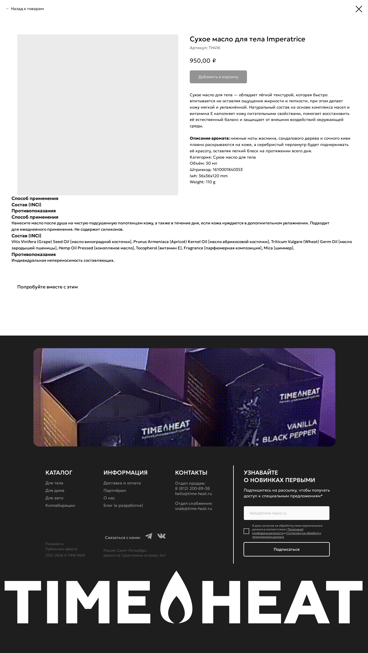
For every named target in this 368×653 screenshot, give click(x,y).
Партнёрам (114, 490)
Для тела (54, 483)
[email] (287, 513)
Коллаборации (60, 505)
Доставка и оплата (122, 483)
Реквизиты (54, 544)
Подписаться (287, 549)
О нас (109, 497)
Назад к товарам (27, 8)
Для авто (54, 497)
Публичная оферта (61, 549)
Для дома (54, 490)
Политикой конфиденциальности (277, 531)
